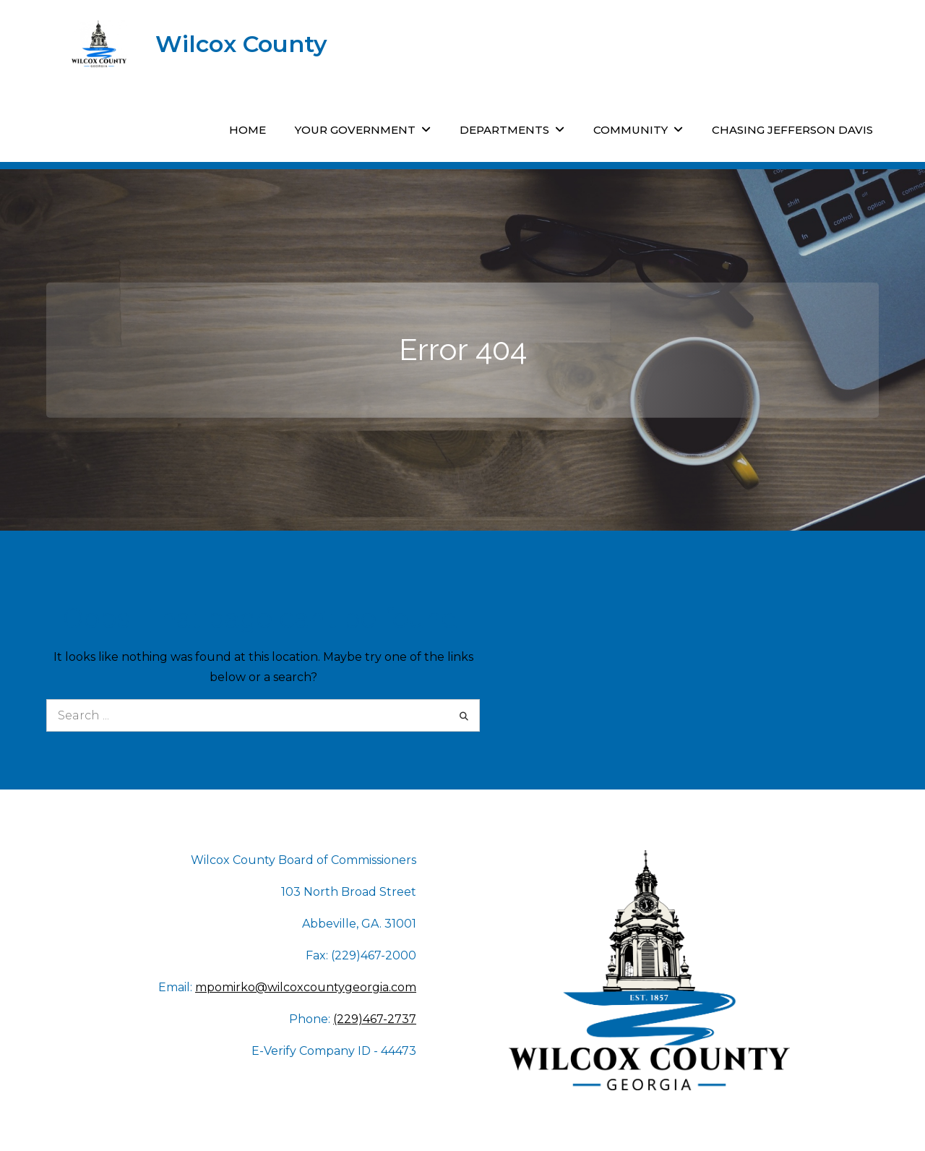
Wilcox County (241, 44)
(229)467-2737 (374, 1019)
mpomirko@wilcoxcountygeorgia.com (305, 987)
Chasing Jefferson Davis (792, 130)
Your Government (355, 130)
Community (630, 130)
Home (247, 130)
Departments (504, 130)
